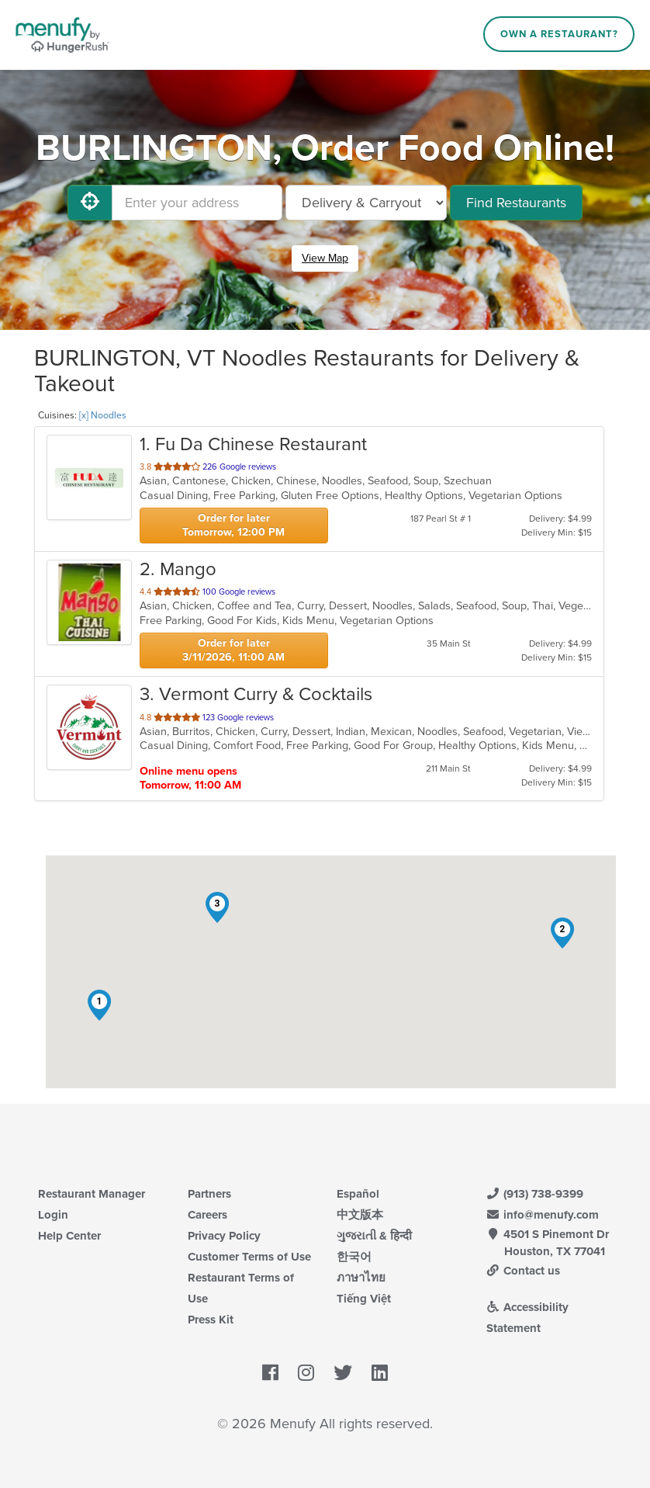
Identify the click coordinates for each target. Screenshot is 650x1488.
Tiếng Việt (364, 1299)
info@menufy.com (543, 1215)
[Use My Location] (89, 202)
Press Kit (210, 1320)
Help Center (69, 1236)
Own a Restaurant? (559, 34)
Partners (209, 1194)
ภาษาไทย (361, 1278)
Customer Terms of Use (249, 1257)
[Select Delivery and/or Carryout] (366, 202)
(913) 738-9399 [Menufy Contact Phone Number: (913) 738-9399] (535, 1194)
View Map (325, 258)
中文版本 (360, 1215)
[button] (99, 1005)
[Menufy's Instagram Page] (306, 1373)
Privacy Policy (224, 1236)
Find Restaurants (516, 202)
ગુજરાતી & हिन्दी (374, 1236)
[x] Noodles (102, 415)
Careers (207, 1215)
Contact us (523, 1271)
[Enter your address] (197, 202)
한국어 (354, 1257)
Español (358, 1194)
